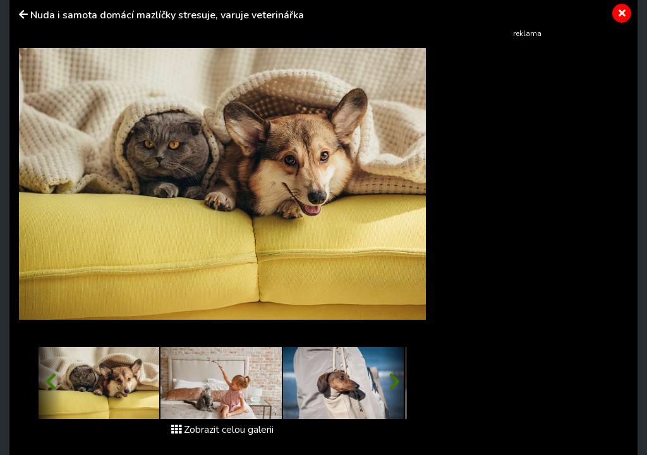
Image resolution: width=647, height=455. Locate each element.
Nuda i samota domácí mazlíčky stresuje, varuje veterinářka (167, 15)
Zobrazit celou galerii (222, 430)
